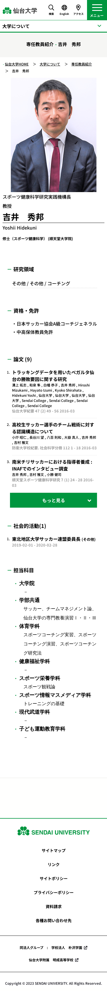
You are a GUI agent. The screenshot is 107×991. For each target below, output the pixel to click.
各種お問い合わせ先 (54, 920)
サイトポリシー (54, 878)
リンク (54, 864)
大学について (50, 63)
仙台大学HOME (17, 63)
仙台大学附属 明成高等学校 (51, 959)
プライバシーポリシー (54, 892)
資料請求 (54, 906)
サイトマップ (54, 850)
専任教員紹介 (81, 63)
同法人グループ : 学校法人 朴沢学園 (51, 947)
